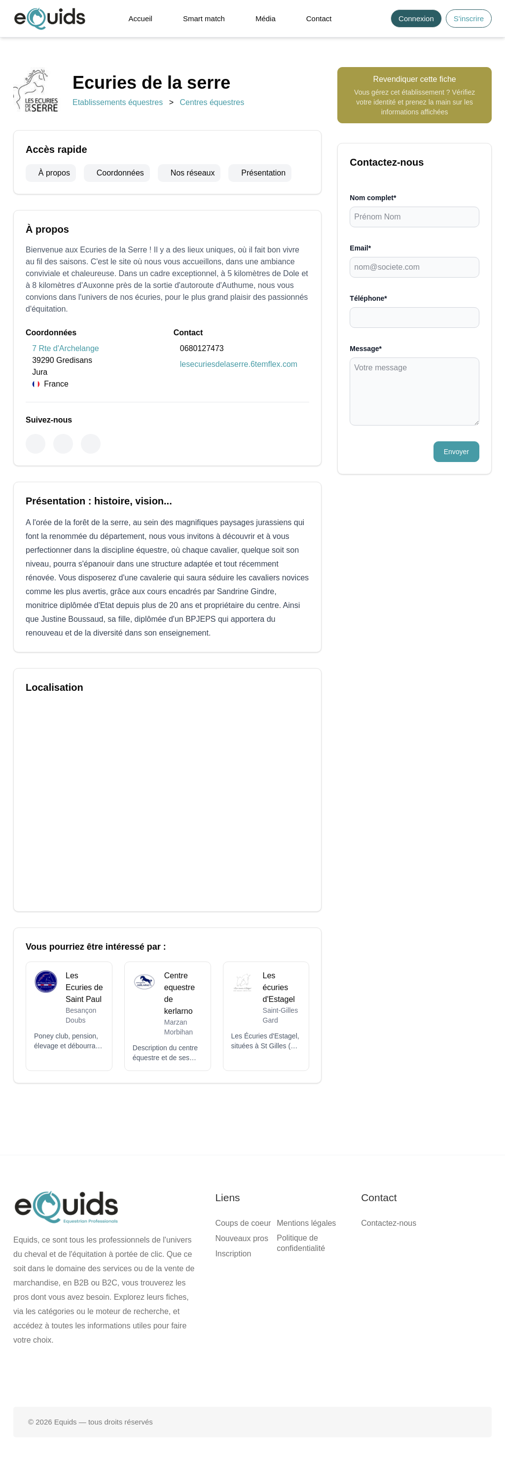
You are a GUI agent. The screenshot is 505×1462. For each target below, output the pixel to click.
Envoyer (456, 452)
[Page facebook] (221, 1375)
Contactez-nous (388, 1223)
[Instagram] (63, 444)
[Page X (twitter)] (252, 1375)
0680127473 (202, 348)
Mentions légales (306, 1223)
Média (265, 18)
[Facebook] (35, 444)
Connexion (416, 18)
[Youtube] (91, 444)
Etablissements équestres (117, 102)
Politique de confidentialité (301, 1243)
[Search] (377, 18)
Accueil (140, 18)
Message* (366, 349)
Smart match (204, 18)
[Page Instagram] (284, 1375)
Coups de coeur (243, 1223)
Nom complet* (373, 198)
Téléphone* (368, 298)
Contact (319, 18)
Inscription (233, 1253)
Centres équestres (212, 102)
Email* (360, 248)
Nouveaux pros (241, 1238)
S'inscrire (469, 18)
